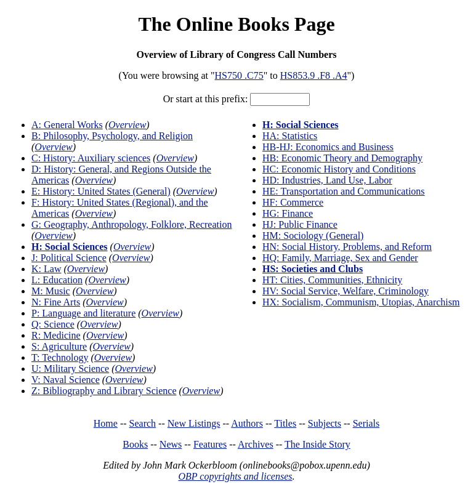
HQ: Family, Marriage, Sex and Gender (340, 257)
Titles (285, 423)
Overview (127, 124)
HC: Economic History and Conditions (339, 169)
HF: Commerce (292, 202)
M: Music (50, 291)
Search (142, 423)
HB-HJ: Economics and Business (328, 147)
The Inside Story (317, 444)
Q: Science (53, 324)
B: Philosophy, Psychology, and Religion (112, 136)
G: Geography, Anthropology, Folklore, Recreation (131, 224)
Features (210, 444)
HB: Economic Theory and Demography (342, 158)
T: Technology (59, 357)
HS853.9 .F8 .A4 (313, 75)
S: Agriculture (59, 346)
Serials (366, 423)
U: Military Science (70, 368)
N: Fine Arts (55, 302)
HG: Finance (287, 213)
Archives (255, 444)
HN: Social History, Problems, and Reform (347, 246)
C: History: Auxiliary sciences (90, 158)
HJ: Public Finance (300, 224)
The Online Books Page (236, 24)
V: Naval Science (65, 379)
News (171, 444)
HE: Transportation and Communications (343, 191)
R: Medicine (56, 335)
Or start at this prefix (204, 99)
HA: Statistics (289, 136)
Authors (247, 423)
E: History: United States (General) (101, 191)
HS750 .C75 (239, 75)
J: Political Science (69, 257)
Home (106, 423)
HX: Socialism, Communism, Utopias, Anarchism (360, 302)
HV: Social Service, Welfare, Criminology (345, 291)
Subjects (324, 423)
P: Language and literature (83, 313)
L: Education (57, 280)
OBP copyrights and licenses (235, 476)
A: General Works (67, 124)
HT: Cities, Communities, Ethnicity (332, 280)
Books (135, 444)
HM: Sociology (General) (312, 235)
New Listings (194, 423)
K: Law (46, 269)
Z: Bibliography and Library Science (103, 390)
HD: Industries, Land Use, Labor (327, 180)
